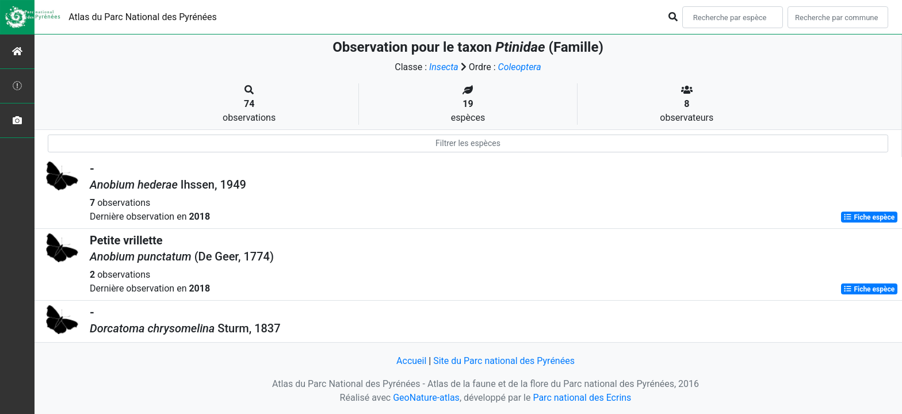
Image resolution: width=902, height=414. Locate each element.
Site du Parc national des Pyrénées (504, 360)
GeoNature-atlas (426, 397)
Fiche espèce (869, 217)
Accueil (411, 360)
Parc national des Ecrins (582, 397)
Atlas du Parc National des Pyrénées (142, 17)
